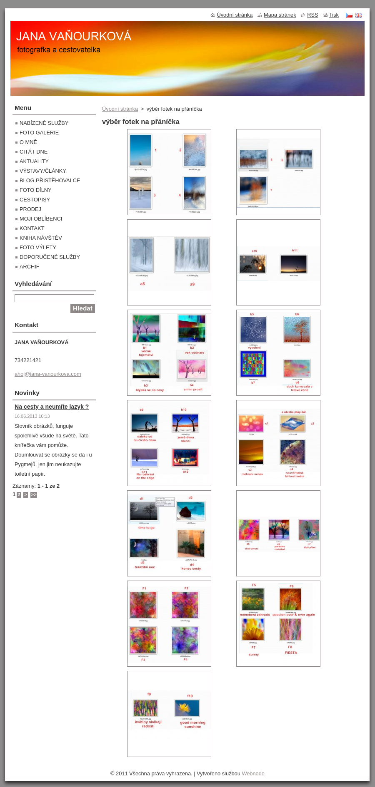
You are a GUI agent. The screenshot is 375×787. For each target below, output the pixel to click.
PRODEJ (30, 209)
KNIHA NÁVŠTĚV (41, 238)
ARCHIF (30, 266)
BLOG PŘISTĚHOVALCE (50, 180)
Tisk (334, 15)
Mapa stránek (280, 15)
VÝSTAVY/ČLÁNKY (43, 171)
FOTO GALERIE (39, 132)
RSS (312, 15)
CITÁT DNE (34, 152)
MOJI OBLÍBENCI (41, 219)
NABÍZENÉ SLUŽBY (44, 123)
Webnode (253, 773)
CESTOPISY (35, 199)
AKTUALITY (34, 161)
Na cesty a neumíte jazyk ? (52, 406)
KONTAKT (32, 228)
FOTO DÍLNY (36, 190)
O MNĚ (28, 142)
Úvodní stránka (120, 109)
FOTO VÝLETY (38, 247)
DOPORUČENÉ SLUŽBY (50, 257)
